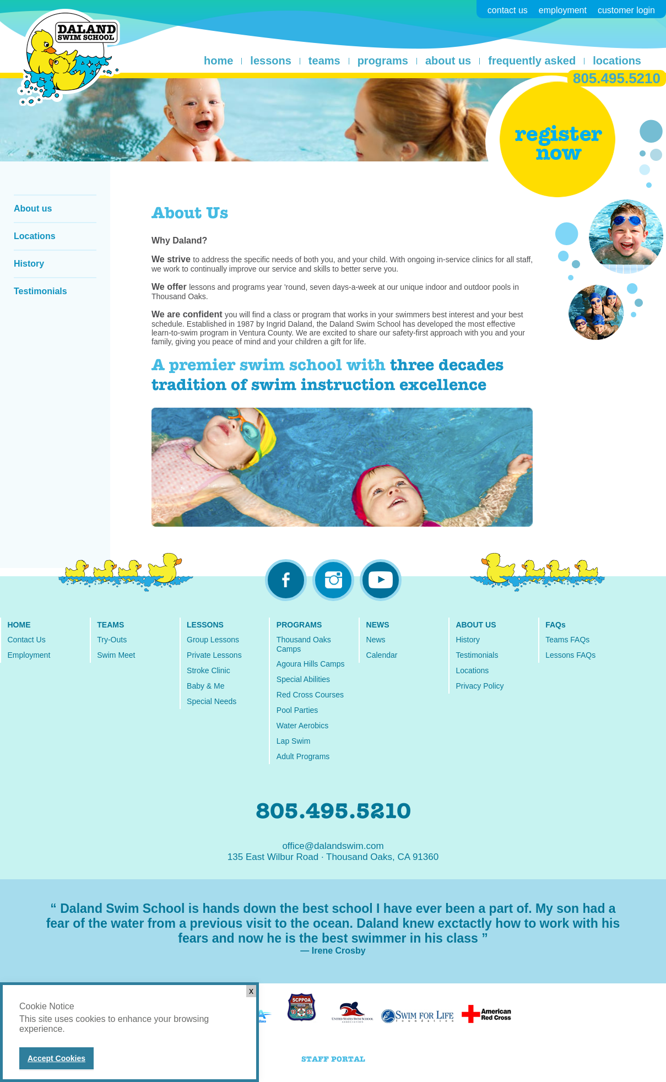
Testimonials (40, 291)
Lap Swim (293, 741)
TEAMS (110, 624)
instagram (333, 580)
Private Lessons (214, 655)
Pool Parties (297, 710)
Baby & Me (205, 685)
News (376, 639)
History (29, 263)
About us (33, 208)
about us (448, 61)
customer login (626, 10)
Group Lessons (213, 639)
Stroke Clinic (208, 670)
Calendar (382, 655)
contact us (508, 10)
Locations (35, 236)
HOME (18, 624)
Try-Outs (112, 639)
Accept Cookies (56, 1058)
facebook (286, 580)
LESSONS (205, 624)
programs (383, 61)
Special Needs (211, 701)
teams (324, 61)
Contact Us (26, 639)
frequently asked (532, 61)
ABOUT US (476, 624)
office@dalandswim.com (332, 846)
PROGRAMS (299, 624)
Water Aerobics (302, 725)
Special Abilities (303, 679)
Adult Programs (303, 756)
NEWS (377, 624)
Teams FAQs (567, 639)
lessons (270, 61)
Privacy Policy (479, 685)
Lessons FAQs (570, 655)
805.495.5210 (616, 78)
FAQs (555, 624)
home (218, 61)
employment (563, 10)
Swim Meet (116, 655)
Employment (28, 655)
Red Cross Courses (310, 694)
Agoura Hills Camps (311, 663)
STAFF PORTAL (333, 1059)
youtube (381, 580)
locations (617, 61)
